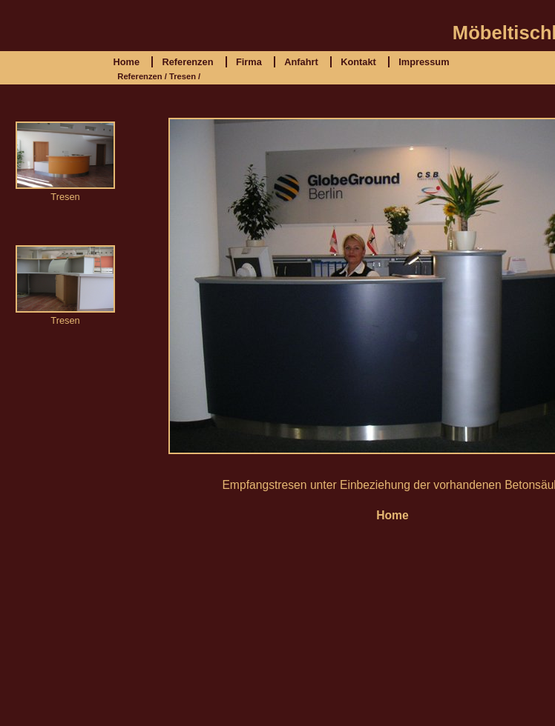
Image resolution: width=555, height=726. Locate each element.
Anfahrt (301, 61)
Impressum (423, 61)
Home (126, 61)
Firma (249, 61)
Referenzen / (142, 76)
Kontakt (358, 61)
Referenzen (187, 61)
